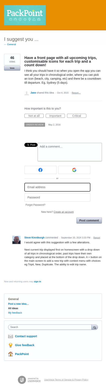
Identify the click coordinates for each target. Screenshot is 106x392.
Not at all (36, 116)
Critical (79, 116)
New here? (57, 212)
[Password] (57, 197)
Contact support (26, 336)
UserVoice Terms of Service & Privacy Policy (66, 379)
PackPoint (22, 354)
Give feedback (24, 345)
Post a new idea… (18, 303)
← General (10, 44)
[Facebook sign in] (40, 170)
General (13, 299)
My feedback (15, 312)
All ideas (13, 308)
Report (96, 237)
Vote (12, 68)
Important (57, 116)
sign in (37, 281)
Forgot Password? (35, 204)
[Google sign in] (74, 170)
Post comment (89, 220)
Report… (76, 93)
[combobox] (50, 327)
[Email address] (57, 187)
